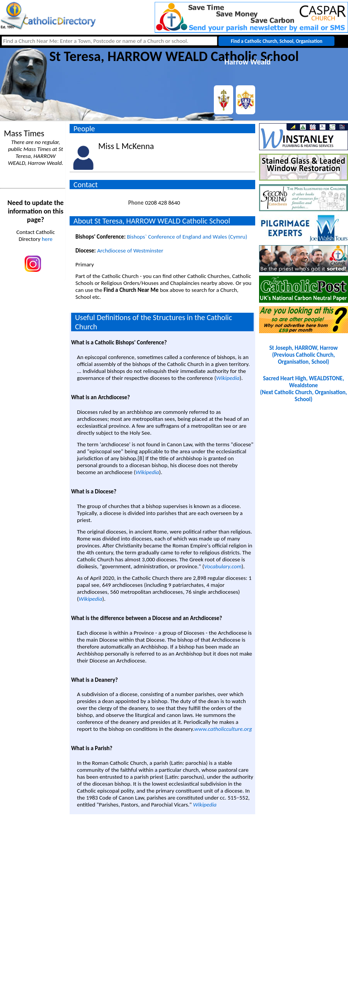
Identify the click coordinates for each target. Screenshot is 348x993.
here (47, 239)
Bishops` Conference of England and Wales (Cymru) (187, 236)
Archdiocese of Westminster (130, 250)
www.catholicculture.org (223, 728)
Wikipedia (228, 377)
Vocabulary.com (223, 566)
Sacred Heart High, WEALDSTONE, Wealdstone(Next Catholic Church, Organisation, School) (303, 389)
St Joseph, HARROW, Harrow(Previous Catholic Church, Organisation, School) (303, 354)
